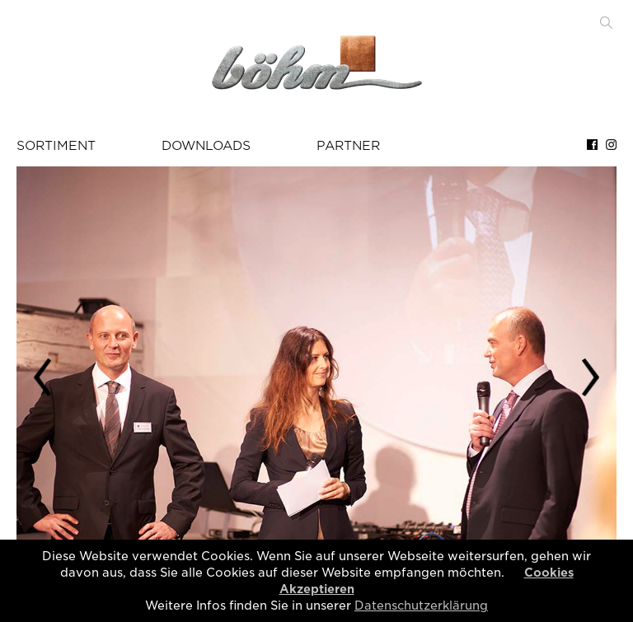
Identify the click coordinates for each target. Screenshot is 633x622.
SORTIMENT (56, 145)
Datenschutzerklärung (421, 605)
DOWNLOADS (206, 145)
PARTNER (348, 145)
